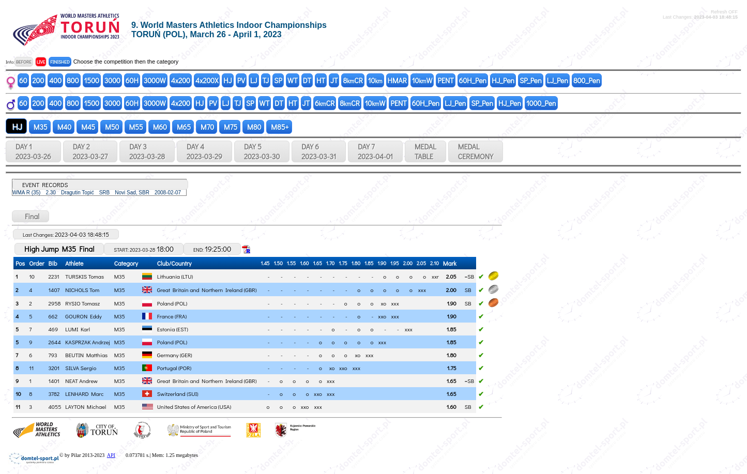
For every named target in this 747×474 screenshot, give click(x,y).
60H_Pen (472, 80)
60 (23, 80)
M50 (111, 127)
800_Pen (586, 80)
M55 (135, 127)
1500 (91, 80)
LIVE (41, 62)
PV (241, 80)
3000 (112, 80)
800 (73, 80)
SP (278, 80)
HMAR (397, 80)
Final (30, 216)
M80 (253, 127)
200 (38, 80)
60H (132, 80)
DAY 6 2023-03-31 (318, 151)
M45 (87, 127)
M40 (63, 127)
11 (18, 406)
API (111, 455)
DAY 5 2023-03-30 (262, 151)
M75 (230, 127)
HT (320, 80)
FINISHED (59, 62)
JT (334, 80)
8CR (352, 80)
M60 (159, 127)
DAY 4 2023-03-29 (204, 151)
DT (307, 80)
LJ (253, 80)
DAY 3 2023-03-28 (147, 151)
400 (55, 80)
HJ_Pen (503, 80)
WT (292, 80)
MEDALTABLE (425, 151)
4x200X (206, 80)
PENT (445, 80)
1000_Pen (541, 103)
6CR (324, 103)
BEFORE (24, 62)
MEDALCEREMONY (475, 151)
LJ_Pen (557, 80)
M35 (40, 127)
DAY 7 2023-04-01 (375, 151)
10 (375, 80)
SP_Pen (531, 80)
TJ (266, 80)
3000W (155, 80)
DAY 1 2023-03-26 (33, 151)
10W (422, 80)
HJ (227, 80)
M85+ (279, 127)
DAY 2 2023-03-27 (90, 151)
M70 (206, 127)
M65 (183, 127)
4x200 (180, 80)
